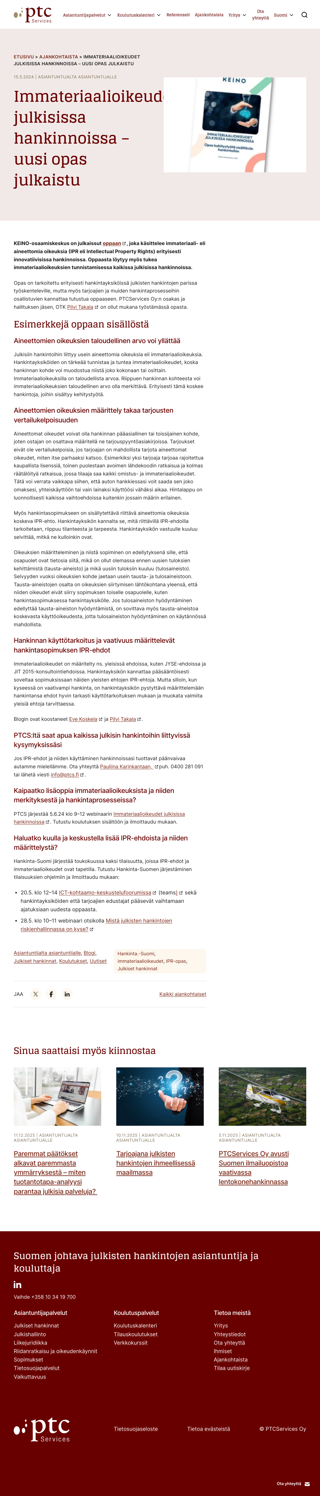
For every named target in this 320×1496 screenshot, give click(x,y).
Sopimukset (28, 1360)
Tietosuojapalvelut (37, 1368)
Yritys (234, 15)
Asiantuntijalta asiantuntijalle (47, 953)
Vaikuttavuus (30, 1377)
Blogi (89, 953)
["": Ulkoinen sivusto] (35, 994)
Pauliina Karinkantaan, (126, 766)
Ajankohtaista (209, 14)
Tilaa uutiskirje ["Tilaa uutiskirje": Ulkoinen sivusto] (232, 1368)
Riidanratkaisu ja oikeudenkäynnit (55, 1351)
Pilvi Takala (80, 307)
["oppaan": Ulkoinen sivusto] (115, 243)
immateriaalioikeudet (140, 961)
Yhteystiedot (230, 1334)
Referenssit (178, 14)
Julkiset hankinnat (35, 961)
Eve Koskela (83, 719)
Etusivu (24, 57)
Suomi (281, 15)
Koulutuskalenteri (135, 15)
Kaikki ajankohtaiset (182, 994)
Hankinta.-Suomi (136, 954)
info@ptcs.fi (65, 774)
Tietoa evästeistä (208, 1429)
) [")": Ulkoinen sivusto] (177, 893)
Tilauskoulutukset (136, 1334)
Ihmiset (223, 1351)
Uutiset (98, 961)
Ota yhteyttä (260, 14)
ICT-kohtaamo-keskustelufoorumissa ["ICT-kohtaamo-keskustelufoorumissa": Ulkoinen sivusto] (105, 893)
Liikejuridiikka (30, 1343)
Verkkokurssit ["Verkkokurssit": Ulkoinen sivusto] (131, 1343)
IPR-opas (176, 961)
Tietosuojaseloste (136, 1429)
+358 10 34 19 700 (53, 1297)
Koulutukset (73, 961)
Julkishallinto (30, 1334)
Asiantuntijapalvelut (84, 15)
